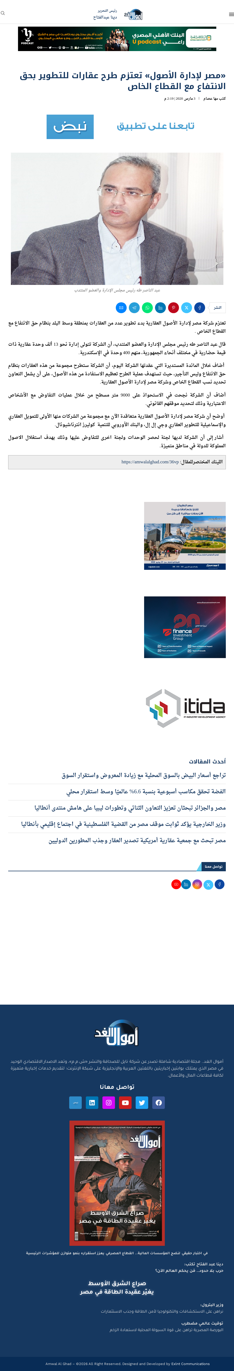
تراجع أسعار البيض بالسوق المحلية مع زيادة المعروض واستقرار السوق (144, 776)
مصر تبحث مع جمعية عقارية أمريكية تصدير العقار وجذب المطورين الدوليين (137, 841)
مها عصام (210, 98)
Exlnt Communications (190, 1364)
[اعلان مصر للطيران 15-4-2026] (185, 507)
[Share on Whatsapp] (147, 307)
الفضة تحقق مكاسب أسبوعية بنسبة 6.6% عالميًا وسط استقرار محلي (146, 792)
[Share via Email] (121, 307)
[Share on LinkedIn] (160, 307)
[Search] (2, 14)
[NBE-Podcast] (117, 32)
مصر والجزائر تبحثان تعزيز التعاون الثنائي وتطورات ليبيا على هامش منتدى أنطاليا (130, 808)
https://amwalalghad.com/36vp (150, 462)
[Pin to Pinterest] (173, 307)
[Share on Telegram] (134, 307)
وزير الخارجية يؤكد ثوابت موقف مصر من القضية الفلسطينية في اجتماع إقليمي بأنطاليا (123, 824)
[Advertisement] (117, 953)
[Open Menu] (231, 14)
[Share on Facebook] (199, 307)
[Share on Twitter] (186, 307)
